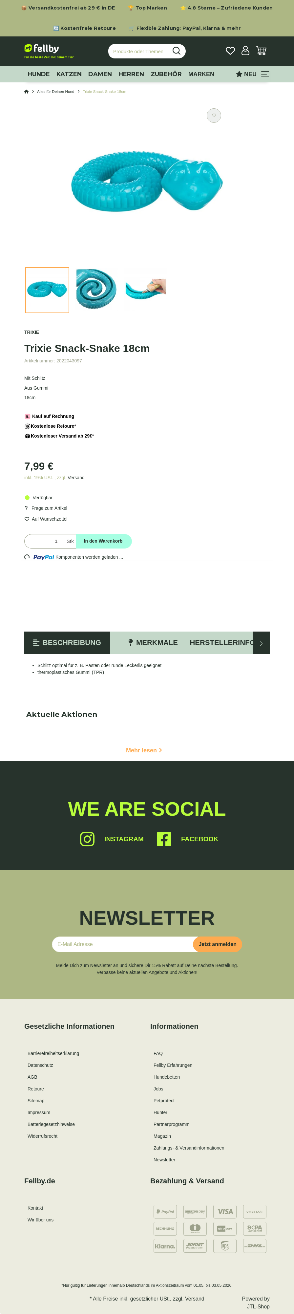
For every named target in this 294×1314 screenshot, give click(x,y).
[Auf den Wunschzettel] (214, 115)
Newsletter (164, 1159)
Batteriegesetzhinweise (51, 1124)
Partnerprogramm (172, 1124)
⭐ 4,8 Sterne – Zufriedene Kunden (226, 8)
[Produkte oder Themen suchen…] (138, 51)
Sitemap (36, 1100)
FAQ (158, 1053)
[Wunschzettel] (230, 51)
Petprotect (164, 1100)
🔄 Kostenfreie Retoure (84, 28)
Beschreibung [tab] (67, 642)
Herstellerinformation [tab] (239, 642)
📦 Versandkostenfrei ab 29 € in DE (68, 8)
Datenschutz (40, 1065)
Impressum (39, 1112)
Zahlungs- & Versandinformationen (189, 1148)
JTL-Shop (258, 1306)
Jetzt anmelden (218, 944)
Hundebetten (167, 1077)
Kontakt (35, 1208)
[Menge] (44, 541)
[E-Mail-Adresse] (125, 944)
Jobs (158, 1088)
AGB (32, 1077)
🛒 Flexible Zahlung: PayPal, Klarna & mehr (185, 28)
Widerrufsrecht (42, 1136)
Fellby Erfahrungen (173, 1065)
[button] (245, 51)
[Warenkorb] (261, 51)
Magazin (162, 1136)
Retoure (36, 1088)
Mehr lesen (144, 750)
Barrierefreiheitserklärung (53, 1053)
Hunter (160, 1112)
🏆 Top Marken (147, 8)
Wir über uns (40, 1219)
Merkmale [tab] (153, 642)
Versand (76, 477)
